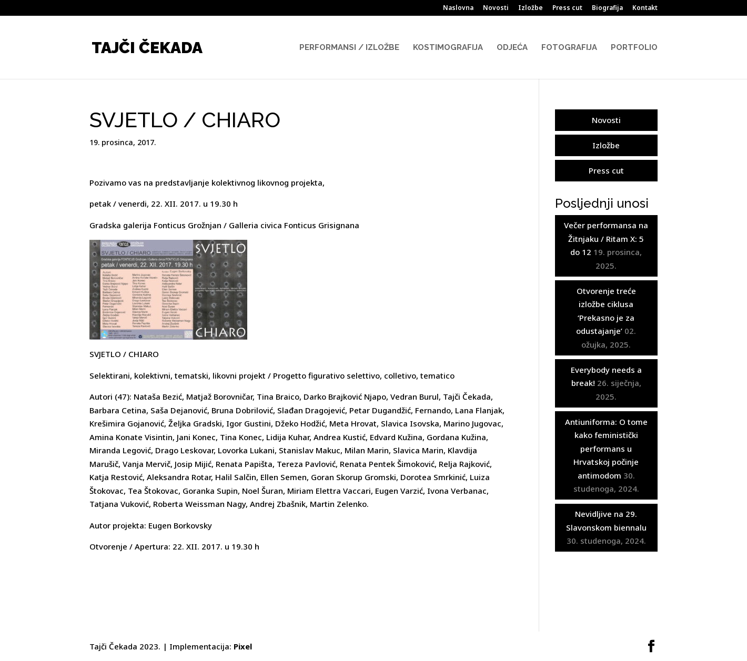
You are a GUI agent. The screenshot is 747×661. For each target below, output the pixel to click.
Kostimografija (448, 48)
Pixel (243, 646)
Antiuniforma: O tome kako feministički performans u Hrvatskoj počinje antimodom (606, 448)
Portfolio (634, 48)
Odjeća (512, 48)
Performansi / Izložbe (349, 48)
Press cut (567, 8)
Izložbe (530, 8)
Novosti (496, 8)
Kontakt (645, 8)
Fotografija (569, 48)
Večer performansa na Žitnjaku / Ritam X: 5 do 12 (606, 238)
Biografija (607, 8)
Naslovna (458, 8)
